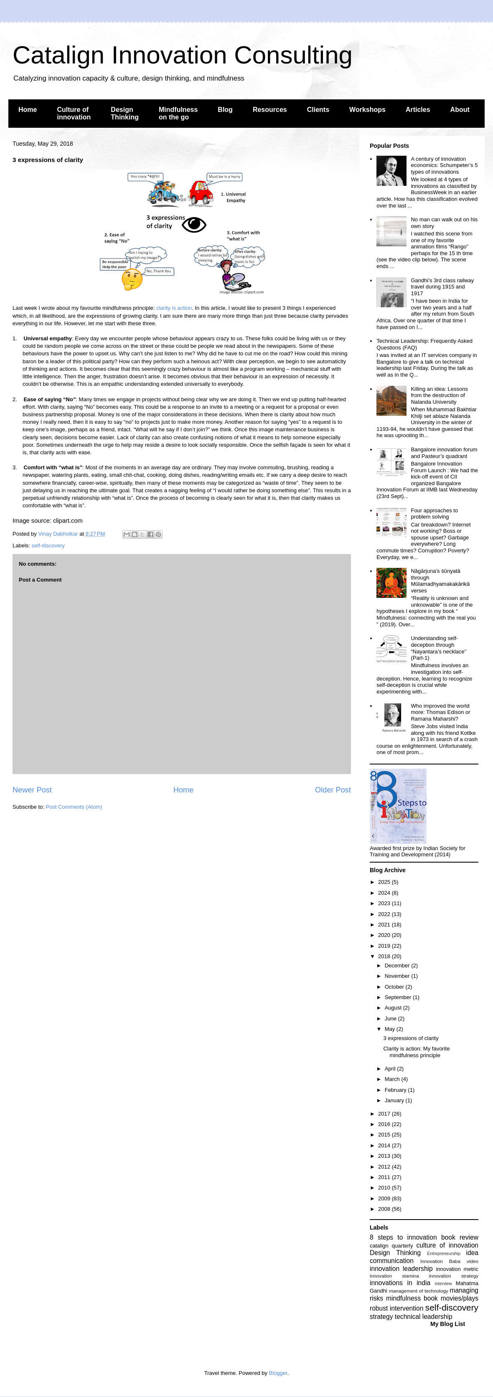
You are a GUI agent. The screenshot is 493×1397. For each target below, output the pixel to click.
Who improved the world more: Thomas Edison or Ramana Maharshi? (440, 712)
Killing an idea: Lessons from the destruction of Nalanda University (439, 395)
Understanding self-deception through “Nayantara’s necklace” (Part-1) (438, 648)
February (396, 1090)
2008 (385, 1209)
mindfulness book (412, 1298)
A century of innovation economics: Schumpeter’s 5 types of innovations (444, 165)
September (399, 997)
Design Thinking (125, 113)
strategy (381, 1316)
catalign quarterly (391, 1246)
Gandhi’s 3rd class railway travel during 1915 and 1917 (442, 286)
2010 (385, 1187)
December (398, 965)
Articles (418, 109)
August (394, 1008)
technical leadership (423, 1316)
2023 (385, 903)
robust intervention (396, 1308)
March (393, 1079)
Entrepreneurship (443, 1253)
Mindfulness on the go (178, 113)
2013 (385, 1156)
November (398, 976)
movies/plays (459, 1298)
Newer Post (32, 790)
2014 (385, 1145)
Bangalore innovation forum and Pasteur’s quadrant (444, 452)
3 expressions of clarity (410, 1038)
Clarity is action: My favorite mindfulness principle (416, 1051)
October (395, 987)
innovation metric (457, 1269)
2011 (385, 1177)
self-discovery (48, 545)
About (460, 109)
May (390, 1029)
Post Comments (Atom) (74, 807)
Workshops (367, 109)
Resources (270, 109)
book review (459, 1237)
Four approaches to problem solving (434, 513)
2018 (385, 956)
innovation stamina (394, 1275)
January (395, 1100)
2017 (385, 1114)
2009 (385, 1198)
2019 (385, 946)
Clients (318, 109)
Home (27, 109)
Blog (225, 109)
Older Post (333, 790)
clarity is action (174, 308)
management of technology (418, 1290)
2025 (385, 882)
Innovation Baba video (449, 1261)
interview (443, 1283)
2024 (385, 893)
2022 (385, 914)
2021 (385, 924)
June (391, 1018)
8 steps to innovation (403, 1237)
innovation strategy (454, 1275)
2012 (385, 1167)
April (391, 1068)
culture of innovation (447, 1245)
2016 (385, 1124)
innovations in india (400, 1282)
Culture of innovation (74, 113)
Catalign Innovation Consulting (183, 55)
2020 (385, 935)
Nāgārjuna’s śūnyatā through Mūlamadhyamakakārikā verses (440, 581)
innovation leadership (401, 1268)
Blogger (278, 1373)
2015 (385, 1134)
